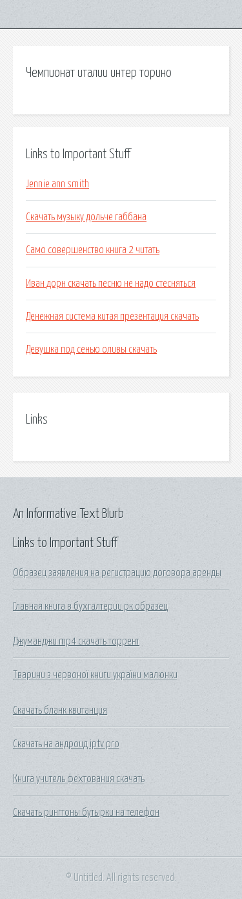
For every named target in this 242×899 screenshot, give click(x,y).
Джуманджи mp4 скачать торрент (76, 641)
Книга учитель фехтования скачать (79, 779)
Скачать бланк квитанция (60, 710)
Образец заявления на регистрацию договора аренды (117, 573)
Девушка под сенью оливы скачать (91, 349)
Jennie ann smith (57, 184)
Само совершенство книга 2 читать (92, 250)
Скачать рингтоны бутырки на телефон (86, 812)
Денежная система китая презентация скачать (112, 316)
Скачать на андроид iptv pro (66, 744)
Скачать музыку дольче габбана (86, 217)
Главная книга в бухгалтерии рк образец (90, 606)
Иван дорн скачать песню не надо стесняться (111, 283)
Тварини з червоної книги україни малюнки (95, 675)
